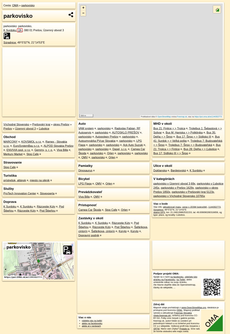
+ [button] (83, 8)
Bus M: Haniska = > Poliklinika (184, 132)
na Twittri (180, 279)
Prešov (7, 128)
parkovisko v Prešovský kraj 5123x (193, 191)
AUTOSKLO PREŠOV (125, 132)
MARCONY (10, 141)
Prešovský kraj (41, 124)
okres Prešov (61, 124)
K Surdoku (13, 30)
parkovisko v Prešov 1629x (177, 187)
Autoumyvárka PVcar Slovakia (96, 140)
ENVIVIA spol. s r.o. (19, 150)
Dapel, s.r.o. (120, 149)
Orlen (110, 153)
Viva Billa (62, 150)
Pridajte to (185, 328)
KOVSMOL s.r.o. (31, 141)
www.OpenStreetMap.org (193, 307)
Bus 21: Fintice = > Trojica (169, 128)
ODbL (179, 310)
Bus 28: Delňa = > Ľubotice (200, 149)
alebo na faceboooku (92, 323)
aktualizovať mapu (172, 207)
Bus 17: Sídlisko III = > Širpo (170, 153)
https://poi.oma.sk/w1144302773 (208, 117)
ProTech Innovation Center (19, 193)
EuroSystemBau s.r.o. (26, 145)
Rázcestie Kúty (46, 206)
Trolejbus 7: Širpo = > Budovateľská (190, 145)
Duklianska (160, 170)
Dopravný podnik (88, 235)
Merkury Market (13, 154)
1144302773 (214, 207)
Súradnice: (10, 42)
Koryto (123, 231)
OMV (84, 157)
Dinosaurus (85, 170)
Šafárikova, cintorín (103, 231)
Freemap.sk (182, 117)
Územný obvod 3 (25, 128)
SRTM (156, 328)
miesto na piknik (40, 180)
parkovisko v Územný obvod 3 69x (174, 183)
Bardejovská (178, 170)
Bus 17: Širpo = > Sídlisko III (193, 136)
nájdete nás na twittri (92, 320)
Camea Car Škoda (89, 209)
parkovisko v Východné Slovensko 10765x (179, 196)
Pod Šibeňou (47, 210)
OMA (15, 5)
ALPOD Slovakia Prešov (58, 145)
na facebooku (176, 277)
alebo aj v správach (91, 326)
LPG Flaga (84, 183)
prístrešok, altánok (14, 180)
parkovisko (27, 5)
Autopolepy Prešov (106, 136)
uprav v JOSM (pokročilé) (194, 207)
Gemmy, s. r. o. (43, 150)
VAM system (86, 128)
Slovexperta (47, 193)
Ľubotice (44, 128)
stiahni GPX (159, 212)
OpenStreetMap (164, 117)
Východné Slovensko (16, 124)
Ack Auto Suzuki (133, 145)
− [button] (83, 13)
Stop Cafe (32, 154)
